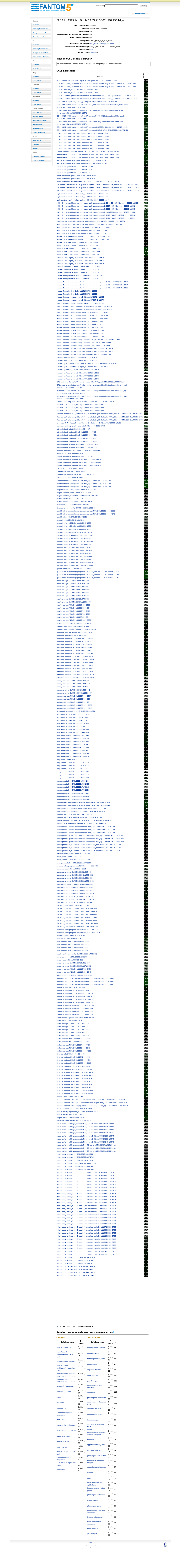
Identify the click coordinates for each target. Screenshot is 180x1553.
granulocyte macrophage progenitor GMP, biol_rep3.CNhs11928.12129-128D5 (88, 578)
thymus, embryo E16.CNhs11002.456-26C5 (74, 1063)
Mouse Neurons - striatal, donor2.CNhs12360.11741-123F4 (80, 333)
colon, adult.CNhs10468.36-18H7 (70, 477)
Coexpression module (40, 33)
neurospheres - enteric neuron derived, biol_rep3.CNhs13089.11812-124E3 (86, 832)
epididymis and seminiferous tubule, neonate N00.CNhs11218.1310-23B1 (86, 511)
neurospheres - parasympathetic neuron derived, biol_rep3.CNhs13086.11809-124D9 (90, 842)
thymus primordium (95, 1517)
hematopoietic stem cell (66, 1361)
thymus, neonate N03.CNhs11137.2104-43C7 (75, 1075)
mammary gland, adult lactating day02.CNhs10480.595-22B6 (81, 808)
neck (89, 1478)
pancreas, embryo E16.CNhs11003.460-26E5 (74, 878)
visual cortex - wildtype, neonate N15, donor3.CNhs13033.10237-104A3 (85, 1130)
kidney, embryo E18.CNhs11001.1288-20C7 (74, 693)
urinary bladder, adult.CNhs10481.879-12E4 (74, 1109)
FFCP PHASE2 (140, 14)
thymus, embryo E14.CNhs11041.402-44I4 (74, 1057)
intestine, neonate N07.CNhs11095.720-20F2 (75, 666)
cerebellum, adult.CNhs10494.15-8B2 (72, 471)
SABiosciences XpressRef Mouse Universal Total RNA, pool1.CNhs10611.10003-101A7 (90, 382)
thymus (90, 1472)
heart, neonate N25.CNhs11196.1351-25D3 (74, 620)
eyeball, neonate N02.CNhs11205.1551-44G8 (75, 541)
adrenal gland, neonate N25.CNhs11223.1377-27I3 (77, 447)
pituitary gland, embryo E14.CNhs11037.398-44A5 (77, 914)
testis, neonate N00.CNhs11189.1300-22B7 (74, 1039)
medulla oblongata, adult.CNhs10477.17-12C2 (75, 814)
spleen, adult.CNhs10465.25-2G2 (70, 960)
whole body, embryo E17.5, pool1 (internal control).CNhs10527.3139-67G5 (86, 1181)
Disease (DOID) (38, 116)
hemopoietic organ (94, 1414)
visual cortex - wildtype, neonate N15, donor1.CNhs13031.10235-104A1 (85, 1124)
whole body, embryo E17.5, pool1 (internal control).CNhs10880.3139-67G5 (86, 1212)
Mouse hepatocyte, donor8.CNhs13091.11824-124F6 (78, 379)
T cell (59, 1397)
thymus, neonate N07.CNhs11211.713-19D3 (74, 1081)
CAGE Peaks (37, 69)
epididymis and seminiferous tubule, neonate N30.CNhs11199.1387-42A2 (86, 514)
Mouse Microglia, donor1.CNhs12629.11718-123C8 (77, 291)
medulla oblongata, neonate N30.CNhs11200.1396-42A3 (79, 817)
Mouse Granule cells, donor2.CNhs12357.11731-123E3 (78, 270)
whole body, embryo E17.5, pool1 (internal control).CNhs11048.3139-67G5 (86, 1224)
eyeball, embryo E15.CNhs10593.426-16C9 (74, 529)
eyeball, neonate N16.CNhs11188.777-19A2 (74, 544)
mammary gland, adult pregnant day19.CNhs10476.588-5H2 (81, 811)
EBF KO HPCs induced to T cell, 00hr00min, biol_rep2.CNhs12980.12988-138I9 (88, 157)
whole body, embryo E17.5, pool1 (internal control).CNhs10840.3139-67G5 (86, 1206)
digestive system (94, 1370)
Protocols (36, 144)
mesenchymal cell (64, 1391)
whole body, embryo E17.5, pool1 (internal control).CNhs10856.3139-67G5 (86, 1209)
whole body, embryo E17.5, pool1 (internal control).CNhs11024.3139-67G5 (86, 1218)
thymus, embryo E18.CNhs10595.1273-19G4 (74, 1069)
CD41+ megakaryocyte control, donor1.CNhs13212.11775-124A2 (83, 142)
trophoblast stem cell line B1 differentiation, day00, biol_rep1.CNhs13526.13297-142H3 (91, 1099)
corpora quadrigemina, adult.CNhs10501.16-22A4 (76, 490)
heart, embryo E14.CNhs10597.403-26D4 (73, 590)
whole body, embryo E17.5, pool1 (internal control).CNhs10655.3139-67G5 (86, 1197)
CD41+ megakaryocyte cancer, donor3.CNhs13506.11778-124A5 (83, 139)
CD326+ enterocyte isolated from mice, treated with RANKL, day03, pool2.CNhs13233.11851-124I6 (96, 87)
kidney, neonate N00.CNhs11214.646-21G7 (74, 696)
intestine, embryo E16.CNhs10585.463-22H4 (74, 647)
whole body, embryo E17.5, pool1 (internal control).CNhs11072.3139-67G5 (86, 1227)
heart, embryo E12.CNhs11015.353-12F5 (73, 584)
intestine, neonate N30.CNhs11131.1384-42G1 (75, 678)
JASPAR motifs (38, 128)
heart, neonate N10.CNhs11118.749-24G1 (73, 611)
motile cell (61, 1469)
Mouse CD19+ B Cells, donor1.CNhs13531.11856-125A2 (79, 248)
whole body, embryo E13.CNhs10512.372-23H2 (75, 1160)
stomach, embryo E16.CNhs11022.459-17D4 (74, 996)
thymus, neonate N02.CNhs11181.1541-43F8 (75, 1072)
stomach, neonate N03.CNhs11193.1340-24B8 (75, 1005)
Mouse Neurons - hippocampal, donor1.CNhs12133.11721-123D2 (82, 312)
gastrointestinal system (96, 1467)
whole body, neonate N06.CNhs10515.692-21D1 (76, 1272)
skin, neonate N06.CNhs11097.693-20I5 (72, 948)
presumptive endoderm (96, 1398)
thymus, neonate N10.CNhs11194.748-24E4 (74, 1084)
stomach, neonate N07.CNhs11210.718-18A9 (75, 1008)
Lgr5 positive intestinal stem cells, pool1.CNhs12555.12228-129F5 (83, 194)
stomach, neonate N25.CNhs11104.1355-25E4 (75, 1011)
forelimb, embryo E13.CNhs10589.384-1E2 (74, 553)
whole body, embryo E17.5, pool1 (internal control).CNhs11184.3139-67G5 (86, 1242)
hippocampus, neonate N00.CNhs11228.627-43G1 (77, 629)
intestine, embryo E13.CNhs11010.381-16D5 (74, 641)
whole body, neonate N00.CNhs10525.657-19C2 (76, 1266)
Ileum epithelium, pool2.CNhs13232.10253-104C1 (76, 179)
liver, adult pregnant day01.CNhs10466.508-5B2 (76, 711)
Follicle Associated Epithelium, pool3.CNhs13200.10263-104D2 (82, 163)
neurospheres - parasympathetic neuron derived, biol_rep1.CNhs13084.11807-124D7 (90, 835)
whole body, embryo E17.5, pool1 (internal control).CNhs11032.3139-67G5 (86, 1221)
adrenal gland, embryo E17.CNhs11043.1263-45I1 (77, 438)
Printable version (39, 156)
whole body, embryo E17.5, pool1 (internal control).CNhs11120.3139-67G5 (86, 1236)
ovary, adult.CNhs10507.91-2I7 (69, 857)
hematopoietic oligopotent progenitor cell (66, 1354)
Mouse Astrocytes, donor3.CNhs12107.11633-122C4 (77, 245)
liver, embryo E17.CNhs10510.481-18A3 (73, 729)
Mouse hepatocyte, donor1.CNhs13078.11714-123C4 (78, 370)
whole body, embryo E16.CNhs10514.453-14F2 (75, 1169)
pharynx (90, 1439)
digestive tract (93, 1375)
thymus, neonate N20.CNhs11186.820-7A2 (74, 1087)
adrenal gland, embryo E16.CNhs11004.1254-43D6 (77, 435)
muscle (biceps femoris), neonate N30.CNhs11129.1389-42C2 (81, 823)
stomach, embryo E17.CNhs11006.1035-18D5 (75, 999)
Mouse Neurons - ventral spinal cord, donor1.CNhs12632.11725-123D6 (85, 349)
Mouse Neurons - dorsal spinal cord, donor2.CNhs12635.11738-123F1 (84, 306)
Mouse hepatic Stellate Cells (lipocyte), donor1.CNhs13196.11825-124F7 (85, 367)
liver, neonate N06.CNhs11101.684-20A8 (73, 741)
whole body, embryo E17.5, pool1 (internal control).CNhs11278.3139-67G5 (86, 1254)
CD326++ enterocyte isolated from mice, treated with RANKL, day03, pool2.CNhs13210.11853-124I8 (97, 99)
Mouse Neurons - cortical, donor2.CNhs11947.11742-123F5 (80, 300)
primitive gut (92, 1381)
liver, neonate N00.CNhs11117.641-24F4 (73, 735)
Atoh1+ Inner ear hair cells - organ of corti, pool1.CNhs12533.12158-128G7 (87, 81)
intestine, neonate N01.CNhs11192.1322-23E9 (75, 660)
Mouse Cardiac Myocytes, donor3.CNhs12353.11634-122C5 (80, 264)
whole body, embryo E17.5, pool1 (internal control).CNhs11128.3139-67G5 (86, 1239)
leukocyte (60, 1419)
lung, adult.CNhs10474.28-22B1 (69, 760)
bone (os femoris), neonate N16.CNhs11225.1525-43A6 (79, 462)
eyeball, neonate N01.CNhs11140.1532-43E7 (75, 538)
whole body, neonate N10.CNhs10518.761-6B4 (75, 1275)
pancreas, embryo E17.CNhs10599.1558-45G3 (75, 881)
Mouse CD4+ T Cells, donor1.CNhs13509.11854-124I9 (78, 251)
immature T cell (63, 1442)
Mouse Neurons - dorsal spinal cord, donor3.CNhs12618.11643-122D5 (84, 309)
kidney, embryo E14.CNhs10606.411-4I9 (73, 681)
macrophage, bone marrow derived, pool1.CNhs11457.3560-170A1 (83, 802)
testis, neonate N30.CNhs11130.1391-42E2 (74, 1051)
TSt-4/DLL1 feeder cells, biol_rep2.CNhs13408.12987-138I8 (80, 408)
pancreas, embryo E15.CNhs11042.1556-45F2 (75, 875)
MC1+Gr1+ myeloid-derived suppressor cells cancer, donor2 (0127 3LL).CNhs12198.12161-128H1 (96, 206)
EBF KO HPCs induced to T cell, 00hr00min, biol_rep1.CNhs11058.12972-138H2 (88, 154)
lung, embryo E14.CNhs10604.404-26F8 (73, 766)
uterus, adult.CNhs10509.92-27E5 (70, 1115)
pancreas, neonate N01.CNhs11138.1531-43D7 (75, 890)
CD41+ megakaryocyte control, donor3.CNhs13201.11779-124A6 (83, 148)
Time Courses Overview (41, 37)
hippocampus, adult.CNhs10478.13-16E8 (73, 626)
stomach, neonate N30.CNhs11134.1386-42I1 (75, 1014)
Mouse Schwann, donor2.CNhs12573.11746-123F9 (77, 361)
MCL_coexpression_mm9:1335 (102, 44)
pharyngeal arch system (96, 1456)
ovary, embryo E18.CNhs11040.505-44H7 (73, 860)
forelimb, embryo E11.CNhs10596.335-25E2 (74, 547)
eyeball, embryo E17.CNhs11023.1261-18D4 (74, 532)
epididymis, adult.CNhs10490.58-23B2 (72, 517)
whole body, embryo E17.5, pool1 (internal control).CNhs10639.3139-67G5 (86, 1194)
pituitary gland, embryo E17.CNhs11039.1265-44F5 (77, 923)
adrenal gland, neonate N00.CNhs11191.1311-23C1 (77, 444)
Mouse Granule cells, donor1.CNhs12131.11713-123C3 (78, 267)
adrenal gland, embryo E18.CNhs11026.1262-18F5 (77, 441)
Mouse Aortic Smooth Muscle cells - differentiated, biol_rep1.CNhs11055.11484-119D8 (91, 221)
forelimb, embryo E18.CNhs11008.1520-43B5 (75, 566)
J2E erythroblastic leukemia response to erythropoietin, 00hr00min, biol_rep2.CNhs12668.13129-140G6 (98, 188)
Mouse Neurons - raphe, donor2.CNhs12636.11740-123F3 (79, 324)
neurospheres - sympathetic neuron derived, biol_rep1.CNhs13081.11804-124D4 (89, 845)
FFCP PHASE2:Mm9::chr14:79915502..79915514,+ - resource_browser (51, 6)
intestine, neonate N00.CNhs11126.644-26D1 (75, 657)
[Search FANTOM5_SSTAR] (121, 6)
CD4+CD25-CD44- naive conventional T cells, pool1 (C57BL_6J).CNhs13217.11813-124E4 (92, 127)
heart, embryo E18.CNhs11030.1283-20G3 (74, 602)
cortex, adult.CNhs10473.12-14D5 (70, 499)
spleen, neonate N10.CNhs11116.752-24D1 (74, 969)
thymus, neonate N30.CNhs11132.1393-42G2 (75, 1093)
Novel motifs (37, 124)
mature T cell (62, 1447)
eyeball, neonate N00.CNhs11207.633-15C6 (74, 535)
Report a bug (84, 1547)
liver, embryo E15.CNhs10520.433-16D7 (73, 723)
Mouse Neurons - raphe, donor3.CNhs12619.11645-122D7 (80, 327)
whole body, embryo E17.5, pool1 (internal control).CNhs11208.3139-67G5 (86, 1245)
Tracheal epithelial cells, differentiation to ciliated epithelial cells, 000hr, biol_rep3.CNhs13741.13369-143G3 (100, 420)
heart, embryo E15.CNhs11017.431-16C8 (73, 593)
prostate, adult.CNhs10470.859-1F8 (71, 936)
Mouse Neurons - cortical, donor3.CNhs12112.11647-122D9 (80, 303)
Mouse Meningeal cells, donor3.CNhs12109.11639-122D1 (79, 279)
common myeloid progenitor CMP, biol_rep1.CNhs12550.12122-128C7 (84, 480)
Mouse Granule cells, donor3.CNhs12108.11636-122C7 (78, 273)
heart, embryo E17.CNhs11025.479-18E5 (73, 599)
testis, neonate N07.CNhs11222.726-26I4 (73, 1042)
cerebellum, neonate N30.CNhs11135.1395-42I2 (76, 474)
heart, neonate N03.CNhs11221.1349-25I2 (73, 608)
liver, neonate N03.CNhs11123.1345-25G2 (73, 738)
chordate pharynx (94, 1450)
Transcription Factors (40, 29)
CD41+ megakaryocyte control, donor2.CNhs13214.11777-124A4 (83, 145)
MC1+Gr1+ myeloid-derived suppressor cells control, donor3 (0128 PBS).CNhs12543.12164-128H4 (96, 218)
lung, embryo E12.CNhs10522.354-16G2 (73, 763)
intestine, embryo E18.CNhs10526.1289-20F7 (75, 653)
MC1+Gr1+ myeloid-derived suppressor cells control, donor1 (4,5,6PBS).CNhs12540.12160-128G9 (96, 212)
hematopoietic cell (64, 1347)
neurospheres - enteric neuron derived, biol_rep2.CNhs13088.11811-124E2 (86, 829)
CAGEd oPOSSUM (39, 132)
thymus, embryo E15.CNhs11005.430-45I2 (74, 1060)
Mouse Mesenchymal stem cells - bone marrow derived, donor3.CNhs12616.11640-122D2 (92, 288)
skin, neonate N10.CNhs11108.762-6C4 (72, 951)
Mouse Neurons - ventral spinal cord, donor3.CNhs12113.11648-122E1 (85, 355)
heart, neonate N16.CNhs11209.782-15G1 (73, 614)
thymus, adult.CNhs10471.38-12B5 (71, 1054)
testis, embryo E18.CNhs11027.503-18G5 (73, 1036)
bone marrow (92, 1528)
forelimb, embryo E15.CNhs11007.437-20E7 (74, 559)
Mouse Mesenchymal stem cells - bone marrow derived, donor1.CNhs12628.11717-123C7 (92, 282)
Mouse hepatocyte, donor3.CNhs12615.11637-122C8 (78, 373)
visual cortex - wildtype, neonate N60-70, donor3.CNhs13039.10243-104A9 (86, 1151)
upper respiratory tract (96, 1445)
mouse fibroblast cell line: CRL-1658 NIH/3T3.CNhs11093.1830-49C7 (84, 820)
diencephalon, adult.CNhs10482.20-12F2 (73, 505)
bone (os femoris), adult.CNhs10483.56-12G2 (75, 456)
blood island (92, 1364)
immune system (93, 1353)
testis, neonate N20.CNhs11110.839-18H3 (73, 1048)
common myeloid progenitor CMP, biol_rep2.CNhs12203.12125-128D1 (84, 484)
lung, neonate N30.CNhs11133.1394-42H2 (73, 799)
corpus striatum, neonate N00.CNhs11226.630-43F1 (77, 496)
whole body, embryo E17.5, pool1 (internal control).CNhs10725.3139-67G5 (86, 1200)
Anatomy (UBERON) (39, 120)
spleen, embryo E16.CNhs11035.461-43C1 (73, 963)
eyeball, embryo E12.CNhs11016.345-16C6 (74, 523)
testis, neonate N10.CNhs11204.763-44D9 (73, 1045)
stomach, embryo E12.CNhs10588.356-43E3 (74, 990)
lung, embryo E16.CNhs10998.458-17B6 (73, 772)
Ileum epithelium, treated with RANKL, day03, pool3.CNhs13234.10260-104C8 (88, 182)
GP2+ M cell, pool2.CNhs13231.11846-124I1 (74, 170)
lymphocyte (61, 1408)
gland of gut (92, 1534)
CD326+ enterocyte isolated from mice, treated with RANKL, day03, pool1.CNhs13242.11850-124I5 (96, 84)
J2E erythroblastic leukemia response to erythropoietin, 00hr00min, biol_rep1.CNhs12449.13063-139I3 (97, 185)
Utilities (35, 148)
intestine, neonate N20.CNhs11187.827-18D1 (75, 672)
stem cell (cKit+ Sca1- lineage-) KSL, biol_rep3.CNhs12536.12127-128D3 (86, 984)
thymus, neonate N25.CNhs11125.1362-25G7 (75, 1090)
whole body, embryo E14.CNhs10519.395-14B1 (75, 1166)
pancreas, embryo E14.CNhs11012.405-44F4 (74, 872)
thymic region (92, 1500)
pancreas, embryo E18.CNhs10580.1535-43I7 (75, 884)
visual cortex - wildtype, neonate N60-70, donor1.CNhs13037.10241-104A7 (86, 1145)
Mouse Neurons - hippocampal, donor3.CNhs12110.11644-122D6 (82, 318)
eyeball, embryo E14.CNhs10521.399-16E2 (74, 526)
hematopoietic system (96, 1359)
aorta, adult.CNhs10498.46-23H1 (70, 453)
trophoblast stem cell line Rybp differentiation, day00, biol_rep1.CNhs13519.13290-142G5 (92, 1106)
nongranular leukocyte (66, 1425)
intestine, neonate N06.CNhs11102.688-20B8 (75, 663)
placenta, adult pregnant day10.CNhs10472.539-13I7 (78, 930)
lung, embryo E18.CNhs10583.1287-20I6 (73, 778)
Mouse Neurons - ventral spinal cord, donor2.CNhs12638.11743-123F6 (85, 352)
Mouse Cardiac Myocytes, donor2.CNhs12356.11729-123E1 (80, 261)
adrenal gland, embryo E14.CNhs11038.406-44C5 (76, 432)
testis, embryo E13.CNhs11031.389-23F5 (73, 1024)
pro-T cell (60, 1403)
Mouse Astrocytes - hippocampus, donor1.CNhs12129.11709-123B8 (83, 236)
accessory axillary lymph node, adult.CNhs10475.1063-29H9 (81, 426)
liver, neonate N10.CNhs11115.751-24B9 (73, 748)
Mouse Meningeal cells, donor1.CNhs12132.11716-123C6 (79, 276)
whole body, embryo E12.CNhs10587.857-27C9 (75, 1157)
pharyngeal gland (94, 1506)
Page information (39, 160)
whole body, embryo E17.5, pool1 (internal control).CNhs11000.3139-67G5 (86, 1215)
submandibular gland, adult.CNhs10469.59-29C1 (76, 1017)
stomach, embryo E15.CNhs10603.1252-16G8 (75, 993)
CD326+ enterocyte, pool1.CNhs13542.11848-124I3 (77, 90)
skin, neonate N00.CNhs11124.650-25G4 (73, 942)
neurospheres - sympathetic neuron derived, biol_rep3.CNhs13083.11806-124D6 (89, 851)
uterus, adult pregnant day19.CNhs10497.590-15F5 (77, 1112)
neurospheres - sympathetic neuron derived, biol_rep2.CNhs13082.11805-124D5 (89, 848)
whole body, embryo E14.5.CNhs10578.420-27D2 (76, 1163)
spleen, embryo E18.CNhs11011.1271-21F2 (74, 966)
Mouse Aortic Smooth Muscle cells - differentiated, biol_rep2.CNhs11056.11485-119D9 (91, 224)
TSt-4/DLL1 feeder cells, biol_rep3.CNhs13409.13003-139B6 (80, 411)
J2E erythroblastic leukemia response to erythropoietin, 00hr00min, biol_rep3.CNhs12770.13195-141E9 (98, 191)
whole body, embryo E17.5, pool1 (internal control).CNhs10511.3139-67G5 (86, 1178)
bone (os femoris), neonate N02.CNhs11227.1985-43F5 (79, 459)
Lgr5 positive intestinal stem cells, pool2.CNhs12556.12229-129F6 (83, 197)
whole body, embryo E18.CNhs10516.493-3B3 (75, 1263)
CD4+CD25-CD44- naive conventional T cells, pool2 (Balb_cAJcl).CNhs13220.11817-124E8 (92, 130)
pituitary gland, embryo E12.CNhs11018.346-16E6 (77, 908)
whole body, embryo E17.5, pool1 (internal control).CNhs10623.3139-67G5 (86, 1190)
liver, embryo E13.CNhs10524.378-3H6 (72, 717)
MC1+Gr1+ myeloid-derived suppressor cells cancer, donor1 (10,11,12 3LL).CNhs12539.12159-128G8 (97, 203)
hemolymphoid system (96, 1347)
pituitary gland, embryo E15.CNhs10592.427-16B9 (77, 917)
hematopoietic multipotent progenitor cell (66, 1368)
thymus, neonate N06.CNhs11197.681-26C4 (74, 1078)
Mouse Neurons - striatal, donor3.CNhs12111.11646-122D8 (80, 336)
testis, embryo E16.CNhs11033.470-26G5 (73, 1030)
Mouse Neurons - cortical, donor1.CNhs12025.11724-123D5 (80, 297)
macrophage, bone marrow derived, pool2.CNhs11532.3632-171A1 (83, 805)
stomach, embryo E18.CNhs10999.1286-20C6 (75, 1002)
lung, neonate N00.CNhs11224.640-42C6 (73, 781)
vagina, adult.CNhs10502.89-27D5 (70, 1118)
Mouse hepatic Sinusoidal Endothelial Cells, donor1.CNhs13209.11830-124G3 (87, 364)
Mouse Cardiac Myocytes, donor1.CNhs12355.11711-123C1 (80, 258)
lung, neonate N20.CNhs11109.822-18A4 (73, 793)
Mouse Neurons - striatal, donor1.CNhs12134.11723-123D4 (80, 330)
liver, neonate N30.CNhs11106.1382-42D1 (73, 757)
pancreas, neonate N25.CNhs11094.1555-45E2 (75, 899)
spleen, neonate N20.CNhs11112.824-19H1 (74, 972)
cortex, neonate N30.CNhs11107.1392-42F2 (74, 502)
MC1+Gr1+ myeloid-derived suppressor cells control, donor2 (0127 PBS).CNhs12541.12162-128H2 (96, 215)
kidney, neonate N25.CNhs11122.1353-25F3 (74, 705)
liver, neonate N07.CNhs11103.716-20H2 (73, 744)
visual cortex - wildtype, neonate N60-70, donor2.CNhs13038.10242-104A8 (86, 1148)
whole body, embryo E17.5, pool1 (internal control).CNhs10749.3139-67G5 (86, 1203)
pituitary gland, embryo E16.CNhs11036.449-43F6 (77, 920)
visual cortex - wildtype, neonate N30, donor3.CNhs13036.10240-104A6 (85, 1142)
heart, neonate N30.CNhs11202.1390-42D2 (74, 623)
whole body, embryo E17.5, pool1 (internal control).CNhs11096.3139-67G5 (86, 1233)
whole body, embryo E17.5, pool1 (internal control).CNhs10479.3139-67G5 (86, 1172)
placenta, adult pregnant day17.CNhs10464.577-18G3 (78, 933)
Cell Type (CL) (37, 112)
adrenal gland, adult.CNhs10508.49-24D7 (73, 429)
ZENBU (93, 53)
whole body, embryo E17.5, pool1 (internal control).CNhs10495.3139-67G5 (86, 1175)
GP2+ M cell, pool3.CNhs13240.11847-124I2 (74, 173)
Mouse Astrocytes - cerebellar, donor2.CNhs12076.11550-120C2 (82, 233)
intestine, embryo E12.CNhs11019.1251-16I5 (75, 638)
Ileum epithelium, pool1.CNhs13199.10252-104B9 (76, 176)
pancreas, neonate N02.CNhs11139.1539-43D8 (75, 893)
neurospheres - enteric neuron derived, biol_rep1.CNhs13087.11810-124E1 (86, 826)
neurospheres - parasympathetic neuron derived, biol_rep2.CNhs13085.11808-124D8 (90, 839)
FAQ (91, 1542)
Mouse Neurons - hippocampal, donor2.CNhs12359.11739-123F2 (82, 315)
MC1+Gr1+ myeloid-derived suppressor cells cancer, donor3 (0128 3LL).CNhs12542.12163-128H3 (96, 209)
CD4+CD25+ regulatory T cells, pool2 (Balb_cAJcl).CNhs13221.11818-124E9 (87, 102)
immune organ (93, 1420)
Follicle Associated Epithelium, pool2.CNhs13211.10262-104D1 (82, 160)
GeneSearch (99, 6)
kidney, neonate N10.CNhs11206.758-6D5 (73, 699)
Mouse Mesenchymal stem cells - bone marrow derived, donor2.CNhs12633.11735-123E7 (92, 285)
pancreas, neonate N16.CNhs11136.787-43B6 (75, 896)
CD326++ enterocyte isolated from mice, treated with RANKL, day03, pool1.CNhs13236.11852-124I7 (97, 96)
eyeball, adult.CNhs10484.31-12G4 (71, 520)
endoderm (91, 1392)
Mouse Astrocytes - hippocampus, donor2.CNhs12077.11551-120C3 (83, 239)
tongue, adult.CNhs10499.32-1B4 (70, 1096)
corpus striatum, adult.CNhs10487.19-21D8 (74, 493)
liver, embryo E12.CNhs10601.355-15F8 (73, 714)
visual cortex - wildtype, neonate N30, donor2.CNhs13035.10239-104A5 (85, 1139)
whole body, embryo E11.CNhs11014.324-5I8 (75, 1154)
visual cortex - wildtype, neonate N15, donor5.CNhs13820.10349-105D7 (85, 1133)
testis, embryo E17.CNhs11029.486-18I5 (73, 1033)
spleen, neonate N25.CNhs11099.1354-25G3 (74, 975)
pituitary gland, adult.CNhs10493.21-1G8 (73, 905)
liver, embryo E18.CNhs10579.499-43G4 (73, 732)
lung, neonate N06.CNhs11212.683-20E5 (73, 784)
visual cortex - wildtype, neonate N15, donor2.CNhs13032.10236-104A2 (85, 1127)
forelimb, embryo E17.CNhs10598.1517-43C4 (75, 562)
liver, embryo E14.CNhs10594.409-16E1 (73, 720)
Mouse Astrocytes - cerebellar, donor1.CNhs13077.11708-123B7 (82, 230)
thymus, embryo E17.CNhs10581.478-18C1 (74, 1066)
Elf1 (91, 50)
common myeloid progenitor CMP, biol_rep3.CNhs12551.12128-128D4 (84, 487)
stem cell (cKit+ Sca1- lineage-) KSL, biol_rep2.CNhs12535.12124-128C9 (85, 981)
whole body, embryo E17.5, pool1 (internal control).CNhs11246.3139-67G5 (86, 1251)
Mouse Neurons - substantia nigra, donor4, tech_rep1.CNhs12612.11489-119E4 (88, 339)
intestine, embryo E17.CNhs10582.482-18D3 (74, 650)
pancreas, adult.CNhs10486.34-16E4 (71, 869)
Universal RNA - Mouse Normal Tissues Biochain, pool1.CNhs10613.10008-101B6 (89, 423)
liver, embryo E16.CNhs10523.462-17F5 (73, 726)
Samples (36, 25)
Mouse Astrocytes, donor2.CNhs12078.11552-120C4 (77, 242)
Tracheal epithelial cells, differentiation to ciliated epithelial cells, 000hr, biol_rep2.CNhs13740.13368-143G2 (100, 417)
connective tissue (94, 1409)
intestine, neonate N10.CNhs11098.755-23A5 (75, 669)
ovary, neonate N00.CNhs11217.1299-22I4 (74, 863)
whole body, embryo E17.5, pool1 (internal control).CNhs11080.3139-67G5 (86, 1230)
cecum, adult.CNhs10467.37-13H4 (70, 468)
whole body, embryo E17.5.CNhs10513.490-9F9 (76, 1257)
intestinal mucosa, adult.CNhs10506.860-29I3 (75, 632)
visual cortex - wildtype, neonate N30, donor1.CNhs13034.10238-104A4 (85, 1136)
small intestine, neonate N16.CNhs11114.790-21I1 (77, 954)
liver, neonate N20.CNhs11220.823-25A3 (73, 751)
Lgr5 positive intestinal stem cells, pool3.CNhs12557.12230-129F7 (83, 200)
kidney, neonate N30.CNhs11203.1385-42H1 (74, 708)
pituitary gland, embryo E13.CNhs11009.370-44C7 (77, 911)
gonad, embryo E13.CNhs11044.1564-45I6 (74, 569)
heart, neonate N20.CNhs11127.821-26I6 (73, 617)
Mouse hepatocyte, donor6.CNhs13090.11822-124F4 (78, 376)
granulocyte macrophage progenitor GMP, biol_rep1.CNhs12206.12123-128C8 (88, 572)
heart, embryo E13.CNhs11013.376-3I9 (72, 587)
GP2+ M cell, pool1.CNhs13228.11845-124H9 (75, 167)
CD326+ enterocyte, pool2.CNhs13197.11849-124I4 (77, 93)
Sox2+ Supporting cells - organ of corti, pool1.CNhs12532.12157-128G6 (85, 402)
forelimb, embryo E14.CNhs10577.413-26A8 (74, 556)
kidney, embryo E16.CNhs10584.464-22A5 (74, 687)
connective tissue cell (65, 1386)
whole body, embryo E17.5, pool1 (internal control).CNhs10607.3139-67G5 (86, 1187)
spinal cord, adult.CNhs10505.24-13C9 (72, 957)
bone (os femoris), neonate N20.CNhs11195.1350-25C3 (79, 465)
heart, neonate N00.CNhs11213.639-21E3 (73, 605)
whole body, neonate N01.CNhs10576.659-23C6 (76, 1269)
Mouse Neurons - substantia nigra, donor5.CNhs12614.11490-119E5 (84, 342)
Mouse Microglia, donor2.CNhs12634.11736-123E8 (77, 294)
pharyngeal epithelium (96, 1495)
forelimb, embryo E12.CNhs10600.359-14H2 (74, 550)
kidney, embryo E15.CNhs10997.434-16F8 (73, 684)
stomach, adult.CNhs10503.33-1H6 (71, 987)
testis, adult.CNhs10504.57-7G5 (69, 1021)
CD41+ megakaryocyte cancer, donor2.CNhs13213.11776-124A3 (83, 136)
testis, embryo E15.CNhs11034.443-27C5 (73, 1027)
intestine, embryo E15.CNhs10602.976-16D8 (74, 644)
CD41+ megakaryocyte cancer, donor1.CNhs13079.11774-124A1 (83, 133)
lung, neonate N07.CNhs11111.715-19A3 (73, 787)
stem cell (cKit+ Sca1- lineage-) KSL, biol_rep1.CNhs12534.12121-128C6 (85, 978)
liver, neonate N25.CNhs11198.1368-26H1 (73, 754)
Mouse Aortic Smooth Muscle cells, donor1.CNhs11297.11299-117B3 (84, 227)
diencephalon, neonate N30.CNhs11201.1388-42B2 (77, 508)
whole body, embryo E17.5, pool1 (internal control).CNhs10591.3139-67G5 (86, 1184)
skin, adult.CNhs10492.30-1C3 (69, 939)
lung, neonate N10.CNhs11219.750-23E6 (73, 790)
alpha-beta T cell (63, 1436)
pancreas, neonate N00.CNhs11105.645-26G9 (75, 887)
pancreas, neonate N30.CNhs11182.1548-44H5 (75, 902)
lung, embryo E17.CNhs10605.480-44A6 (73, 775)
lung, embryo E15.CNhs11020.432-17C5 (73, 769)
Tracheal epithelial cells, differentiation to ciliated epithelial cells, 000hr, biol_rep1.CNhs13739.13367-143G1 (100, 414)
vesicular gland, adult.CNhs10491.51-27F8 (74, 1121)
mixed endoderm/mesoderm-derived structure (96, 1432)
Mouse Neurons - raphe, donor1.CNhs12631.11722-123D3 (80, 321)
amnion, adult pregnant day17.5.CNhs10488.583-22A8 (78, 450)
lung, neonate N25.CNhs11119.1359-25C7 (73, 796)
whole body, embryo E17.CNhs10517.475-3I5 (75, 1260)
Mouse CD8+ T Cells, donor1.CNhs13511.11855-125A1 (78, 254)
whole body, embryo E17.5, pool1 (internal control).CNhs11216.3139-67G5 (86, 1248)
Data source (37, 140)
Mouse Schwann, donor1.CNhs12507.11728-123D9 (77, 358)
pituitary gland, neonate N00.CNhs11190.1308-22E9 (77, 926)
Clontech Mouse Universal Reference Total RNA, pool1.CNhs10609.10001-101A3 (88, 151)
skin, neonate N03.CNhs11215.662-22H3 (73, 945)
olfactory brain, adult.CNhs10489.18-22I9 (73, 854)
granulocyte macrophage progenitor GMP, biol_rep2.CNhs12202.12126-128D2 (88, 575)
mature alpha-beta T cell (66, 1430)
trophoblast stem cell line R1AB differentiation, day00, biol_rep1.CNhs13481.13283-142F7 (92, 1103)
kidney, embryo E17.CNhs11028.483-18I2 (73, 690)
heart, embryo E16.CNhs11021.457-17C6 (73, 596)
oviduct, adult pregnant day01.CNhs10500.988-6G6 (77, 866)
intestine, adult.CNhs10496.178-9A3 (71, 635)
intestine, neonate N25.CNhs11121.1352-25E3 (75, 675)
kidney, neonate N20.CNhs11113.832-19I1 (74, 702)
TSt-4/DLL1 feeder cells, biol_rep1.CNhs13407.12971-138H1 (80, 405)
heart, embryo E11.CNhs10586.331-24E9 (73, 581)
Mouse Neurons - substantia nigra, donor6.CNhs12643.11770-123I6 (83, 345)
